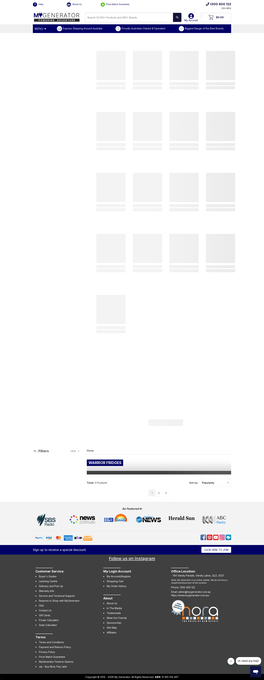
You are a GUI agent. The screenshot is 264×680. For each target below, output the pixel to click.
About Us (74, 4)
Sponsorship (114, 622)
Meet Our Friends (117, 617)
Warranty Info (46, 590)
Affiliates (111, 632)
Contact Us (45, 610)
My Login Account (117, 571)
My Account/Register (119, 576)
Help (38, 4)
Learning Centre (48, 581)
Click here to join (216, 549)
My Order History (116, 586)
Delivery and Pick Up (51, 586)
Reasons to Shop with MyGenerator (59, 600)
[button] (215, 483)
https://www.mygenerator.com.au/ (190, 595)
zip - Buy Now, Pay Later (53, 666)
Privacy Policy (47, 651)
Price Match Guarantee (115, 4)
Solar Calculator (48, 625)
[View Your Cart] (216, 17)
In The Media (114, 608)
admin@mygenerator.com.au (194, 591)
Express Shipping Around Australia (82, 28)
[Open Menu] (41, 28)
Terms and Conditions (51, 642)
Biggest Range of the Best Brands (204, 28)
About (108, 598)
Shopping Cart (115, 581)
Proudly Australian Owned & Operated (143, 28)
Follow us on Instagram (132, 558)
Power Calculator (49, 620)
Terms (40, 637)
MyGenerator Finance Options (56, 661)
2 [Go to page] (159, 492)
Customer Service (49, 571)
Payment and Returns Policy (55, 647)
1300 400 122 (218, 4)
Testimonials (114, 613)
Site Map (112, 627)
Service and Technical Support (57, 595)
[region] (56, 472)
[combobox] (129, 17)
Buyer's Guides (48, 576)
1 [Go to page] (152, 492)
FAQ (41, 605)
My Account (191, 19)
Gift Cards (44, 615)
